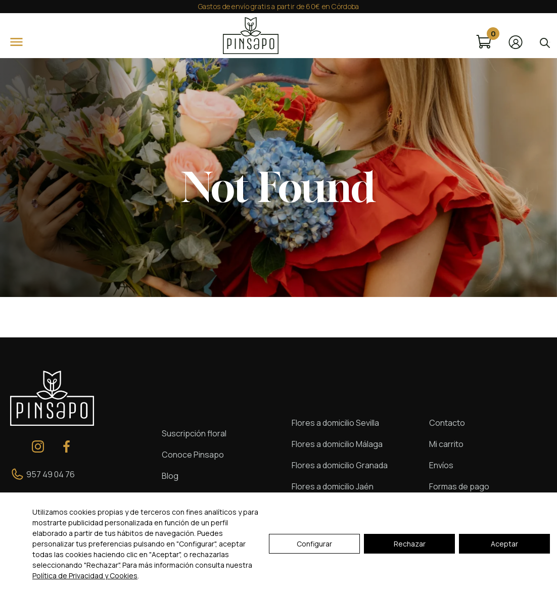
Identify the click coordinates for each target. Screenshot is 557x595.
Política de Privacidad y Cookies (84, 575)
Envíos (441, 465)
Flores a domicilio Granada (340, 465)
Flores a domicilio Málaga (337, 444)
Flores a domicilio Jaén (333, 486)
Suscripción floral (194, 433)
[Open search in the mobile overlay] (544, 42)
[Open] (16, 42)
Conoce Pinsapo (193, 454)
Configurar (314, 544)
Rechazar (410, 544)
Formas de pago (459, 486)
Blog (170, 475)
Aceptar (504, 544)
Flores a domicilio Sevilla (335, 422)
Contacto (447, 422)
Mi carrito (446, 444)
